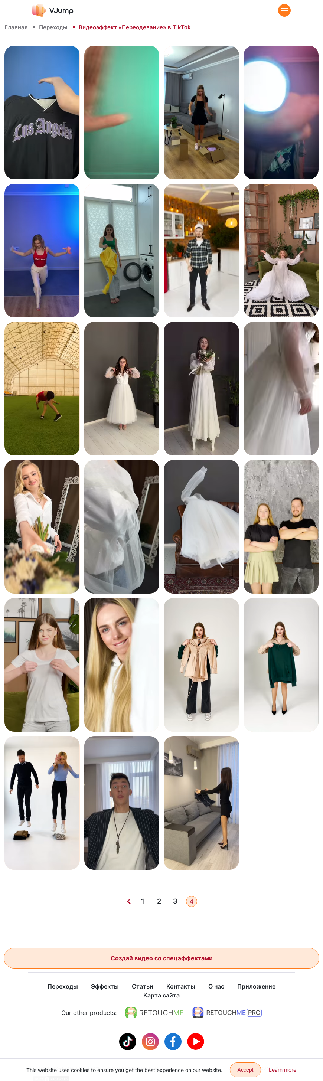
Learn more (282, 1070)
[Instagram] (151, 1041)
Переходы (53, 27)
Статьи (142, 986)
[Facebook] (173, 1041)
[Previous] (128, 901)
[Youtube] (195, 1041)
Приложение (256, 986)
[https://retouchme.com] (154, 1013)
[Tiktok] (128, 1041)
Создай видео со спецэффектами (162, 958)
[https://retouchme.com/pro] (227, 1013)
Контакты (180, 986)
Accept (246, 1070)
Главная (16, 27)
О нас (216, 986)
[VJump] (53, 10)
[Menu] (284, 10)
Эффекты (105, 986)
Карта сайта (161, 995)
